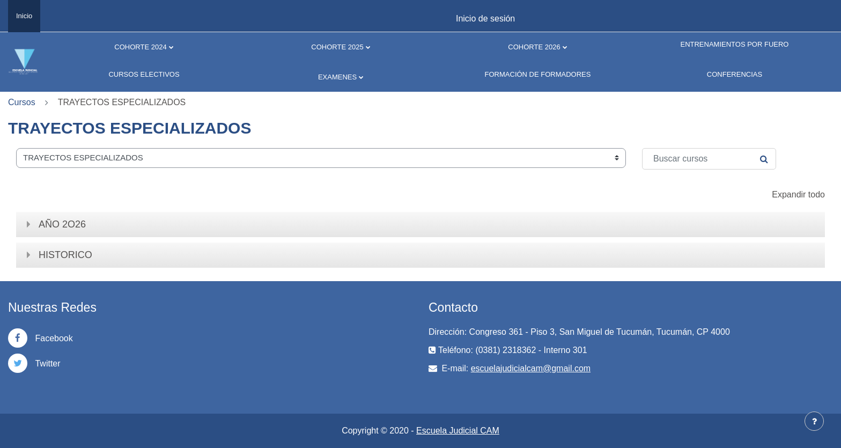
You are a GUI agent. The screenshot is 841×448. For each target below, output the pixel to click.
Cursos (21, 102)
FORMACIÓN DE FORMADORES (538, 74)
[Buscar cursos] (709, 159)
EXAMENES (337, 77)
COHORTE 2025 (337, 47)
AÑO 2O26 (62, 224)
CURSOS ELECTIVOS (143, 74)
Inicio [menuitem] (24, 16)
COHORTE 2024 (140, 47)
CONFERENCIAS (734, 74)
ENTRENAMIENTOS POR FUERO (734, 44)
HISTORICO (65, 254)
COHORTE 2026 (534, 47)
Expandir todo (798, 194)
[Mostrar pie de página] (814, 421)
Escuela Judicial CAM (457, 430)
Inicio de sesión (485, 18)
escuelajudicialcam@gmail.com (531, 368)
